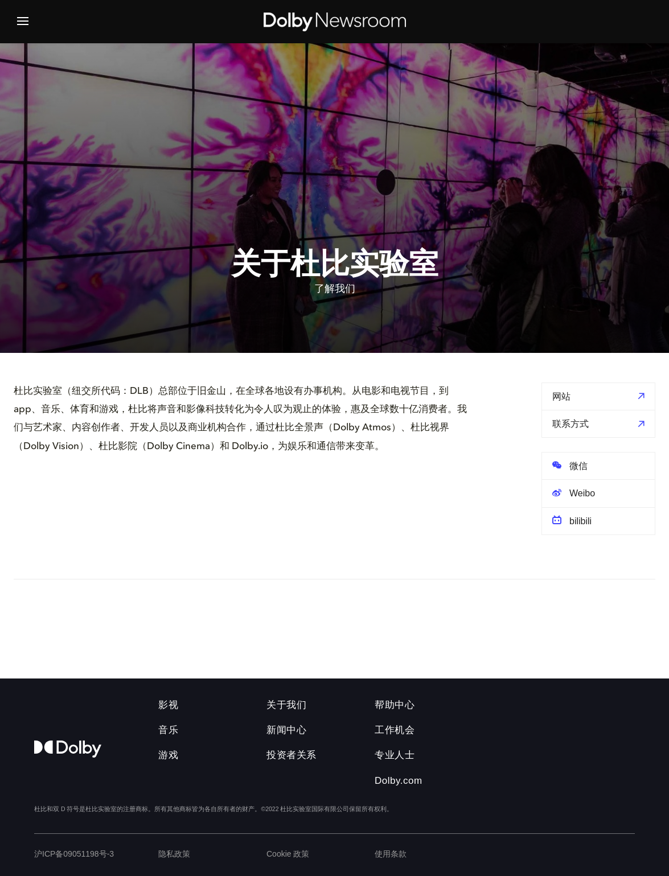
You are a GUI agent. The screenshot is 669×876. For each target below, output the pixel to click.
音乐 (168, 730)
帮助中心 (394, 705)
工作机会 (394, 730)
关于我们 (286, 705)
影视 (168, 705)
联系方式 (570, 424)
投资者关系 (291, 755)
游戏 (168, 755)
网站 (561, 396)
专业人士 (394, 755)
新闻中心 (286, 730)
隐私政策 (174, 853)
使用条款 (391, 853)
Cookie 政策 (287, 853)
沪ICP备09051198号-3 (74, 853)
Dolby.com (398, 780)
